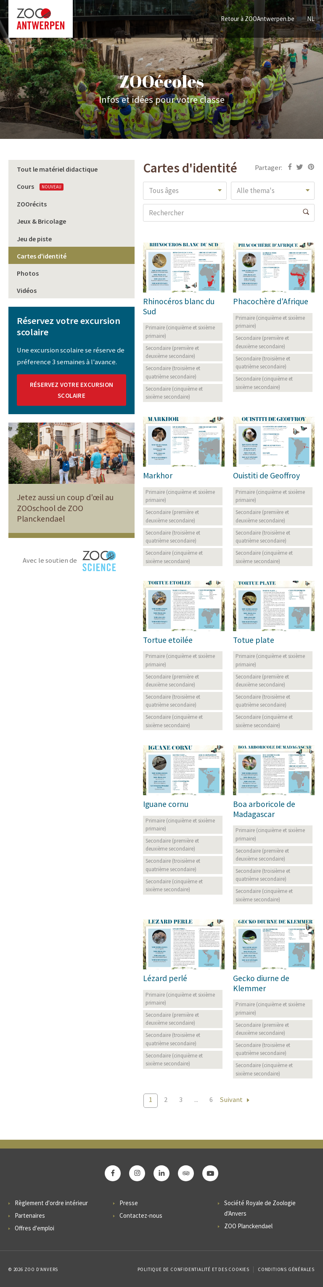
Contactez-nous (140, 1215)
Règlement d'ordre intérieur (51, 1203)
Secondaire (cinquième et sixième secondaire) (174, 393)
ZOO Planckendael (248, 1226)
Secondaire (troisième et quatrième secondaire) (173, 372)
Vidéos (27, 290)
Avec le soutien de (69, 561)
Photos (28, 273)
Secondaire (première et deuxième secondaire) (172, 352)
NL (311, 19)
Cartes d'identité (41, 256)
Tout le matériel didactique (57, 169)
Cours (40, 186)
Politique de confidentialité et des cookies (193, 1269)
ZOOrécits (32, 204)
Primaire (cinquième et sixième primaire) (180, 331)
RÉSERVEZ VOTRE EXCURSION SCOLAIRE (71, 390)
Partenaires (30, 1215)
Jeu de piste (34, 239)
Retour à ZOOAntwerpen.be (257, 19)
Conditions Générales (286, 1269)
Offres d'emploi (34, 1228)
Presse (128, 1203)
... (196, 1099)
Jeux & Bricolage (41, 221)
